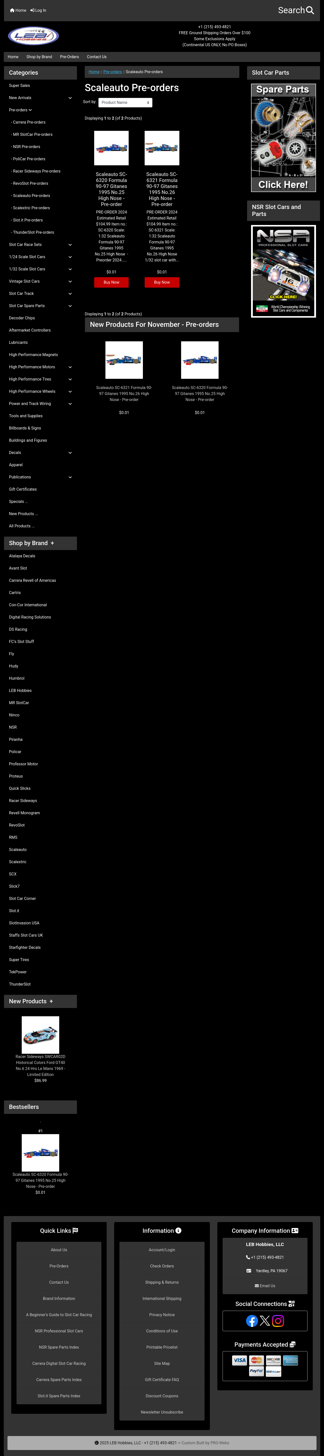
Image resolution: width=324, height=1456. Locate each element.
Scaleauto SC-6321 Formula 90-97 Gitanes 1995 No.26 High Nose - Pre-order (162, 189)
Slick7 (14, 886)
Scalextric (17, 861)
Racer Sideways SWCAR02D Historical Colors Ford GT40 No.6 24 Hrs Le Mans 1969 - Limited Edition (40, 1046)
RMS (13, 837)
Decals (40, 452)
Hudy (13, 666)
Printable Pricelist (162, 1347)
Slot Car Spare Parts (40, 305)
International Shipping (162, 1298)
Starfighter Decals (25, 947)
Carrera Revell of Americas (32, 580)
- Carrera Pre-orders (27, 122)
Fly (11, 653)
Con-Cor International (28, 605)
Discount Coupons (162, 1396)
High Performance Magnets (33, 354)
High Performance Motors (40, 367)
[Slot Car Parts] (283, 137)
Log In (38, 10)
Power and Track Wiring (40, 403)
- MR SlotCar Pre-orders (30, 134)
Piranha (15, 739)
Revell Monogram (24, 813)
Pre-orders (112, 71)
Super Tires (19, 959)
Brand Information (59, 1298)
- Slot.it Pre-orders (26, 220)
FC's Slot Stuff (21, 641)
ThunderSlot (20, 984)
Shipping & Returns (162, 1282)
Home (18, 10)
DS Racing (18, 629)
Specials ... (18, 501)
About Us (59, 1250)
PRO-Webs (220, 1443)
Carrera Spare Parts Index (59, 1379)
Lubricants (18, 342)
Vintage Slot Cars (40, 281)
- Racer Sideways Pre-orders (34, 171)
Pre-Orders (69, 56)
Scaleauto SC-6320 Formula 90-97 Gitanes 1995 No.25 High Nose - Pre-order (40, 1161)
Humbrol (16, 678)
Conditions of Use (162, 1331)
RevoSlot (17, 825)
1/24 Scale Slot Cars (40, 256)
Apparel (16, 464)
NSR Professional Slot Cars (59, 1331)
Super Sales (19, 85)
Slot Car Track (40, 293)
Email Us (265, 1285)
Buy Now (111, 282)
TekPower (17, 972)
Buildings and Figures (28, 440)
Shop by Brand (39, 56)
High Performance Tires (40, 379)
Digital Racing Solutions (30, 617)
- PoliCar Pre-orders (27, 159)
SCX (12, 874)
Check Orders (162, 1266)
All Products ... (22, 526)
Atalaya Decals (22, 556)
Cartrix (15, 592)
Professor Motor (23, 764)
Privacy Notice (162, 1314)
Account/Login (162, 1250)
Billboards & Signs (25, 428)
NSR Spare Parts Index (59, 1347)
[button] (296, 10)
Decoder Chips (22, 318)
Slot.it (14, 910)
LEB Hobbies (20, 690)
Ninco (14, 715)
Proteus (16, 776)
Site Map (162, 1363)
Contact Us (97, 56)
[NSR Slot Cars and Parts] (283, 271)
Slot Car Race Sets (40, 244)
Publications (40, 477)
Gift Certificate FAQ (162, 1379)
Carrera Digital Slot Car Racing (59, 1363)
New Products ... (23, 513)
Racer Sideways (23, 800)
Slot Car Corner (22, 898)
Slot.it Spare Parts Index (59, 1396)
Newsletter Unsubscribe (162, 1412)
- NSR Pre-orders (24, 146)
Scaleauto (18, 849)
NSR (13, 727)
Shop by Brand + (31, 543)
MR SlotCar (19, 702)
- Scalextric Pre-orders (29, 208)
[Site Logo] (57, 32)
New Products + (31, 1001)
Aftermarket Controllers (30, 330)
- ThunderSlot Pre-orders (31, 232)
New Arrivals (40, 97)
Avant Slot (18, 568)
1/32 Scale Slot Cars (40, 269)
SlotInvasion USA (24, 923)
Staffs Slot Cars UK (26, 935)
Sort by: (89, 101)
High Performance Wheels (40, 391)
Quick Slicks (19, 788)
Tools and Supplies (25, 416)
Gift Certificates (23, 489)
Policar (15, 751)
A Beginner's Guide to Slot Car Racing (59, 1314)
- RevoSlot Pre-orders (28, 183)
